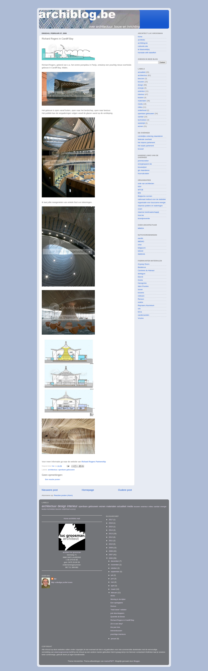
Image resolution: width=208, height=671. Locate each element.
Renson (141, 299)
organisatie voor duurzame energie (152, 202)
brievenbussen (116, 631)
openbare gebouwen (66, 470)
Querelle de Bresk (117, 617)
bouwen (141, 82)
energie (141, 88)
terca (140, 312)
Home (66, 519)
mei (112, 582)
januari (114, 639)
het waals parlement (146, 146)
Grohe (140, 280)
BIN (139, 193)
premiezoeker (143, 161)
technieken (142, 120)
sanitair (141, 117)
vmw (140, 245)
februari (114, 593)
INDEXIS (141, 254)
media (140, 104)
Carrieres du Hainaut (146, 270)
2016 (111, 523)
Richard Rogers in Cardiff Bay (122, 620)
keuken (141, 98)
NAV (139, 187)
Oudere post (125, 490)
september (115, 572)
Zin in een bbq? (116, 624)
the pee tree (115, 627)
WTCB (140, 190)
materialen (142, 101)
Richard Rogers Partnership (94, 462)
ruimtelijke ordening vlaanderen (150, 136)
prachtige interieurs (118, 634)
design (140, 85)
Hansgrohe (142, 283)
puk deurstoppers (117, 613)
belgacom (142, 248)
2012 (111, 537)
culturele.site (143, 46)
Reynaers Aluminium (146, 305)
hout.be (141, 215)
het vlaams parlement (146, 143)
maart (113, 589)
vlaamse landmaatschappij (148, 212)
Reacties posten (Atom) (63, 495)
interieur (141, 94)
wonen (140, 126)
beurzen (141, 79)
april (113, 586)
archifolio (141, 40)
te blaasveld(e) (144, 49)
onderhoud (142, 110)
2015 (111, 527)
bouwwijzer (142, 167)
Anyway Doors (143, 264)
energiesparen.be (145, 164)
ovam (140, 209)
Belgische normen (145, 196)
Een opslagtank (116, 603)
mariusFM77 (109, 661)
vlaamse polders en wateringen (150, 206)
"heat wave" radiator (118, 610)
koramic (141, 293)
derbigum (141, 274)
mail (78, 519)
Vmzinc (141, 318)
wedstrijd (141, 123)
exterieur (141, 91)
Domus (113, 606)
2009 (111, 548)
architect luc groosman (72, 552)
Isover (140, 289)
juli (112, 575)
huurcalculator (143, 173)
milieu (140, 107)
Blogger (137, 661)
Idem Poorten (143, 286)
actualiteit (141, 72)
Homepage (88, 490)
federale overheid (145, 139)
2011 (111, 541)
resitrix (140, 302)
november (115, 565)
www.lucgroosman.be (62, 652)
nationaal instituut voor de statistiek (152, 199)
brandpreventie (144, 218)
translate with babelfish (147, 53)
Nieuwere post (50, 490)
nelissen (141, 296)
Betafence (142, 267)
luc (55, 579)
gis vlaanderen (144, 170)
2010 (111, 544)
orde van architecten (146, 183)
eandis (140, 238)
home (140, 37)
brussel (141, 149)
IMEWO (141, 241)
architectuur (52, 470)
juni (112, 579)
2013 (111, 534)
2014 (111, 530)
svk (139, 309)
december (115, 561)
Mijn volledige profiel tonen (61, 582)
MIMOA (141, 228)
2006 (111, 558)
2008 (111, 551)
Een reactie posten (52, 479)
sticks (112, 596)
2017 (111, 520)
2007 (111, 555)
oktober (114, 568)
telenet (140, 251)
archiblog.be (143, 43)
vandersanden (143, 315)
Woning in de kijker (118, 599)
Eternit (140, 277)
